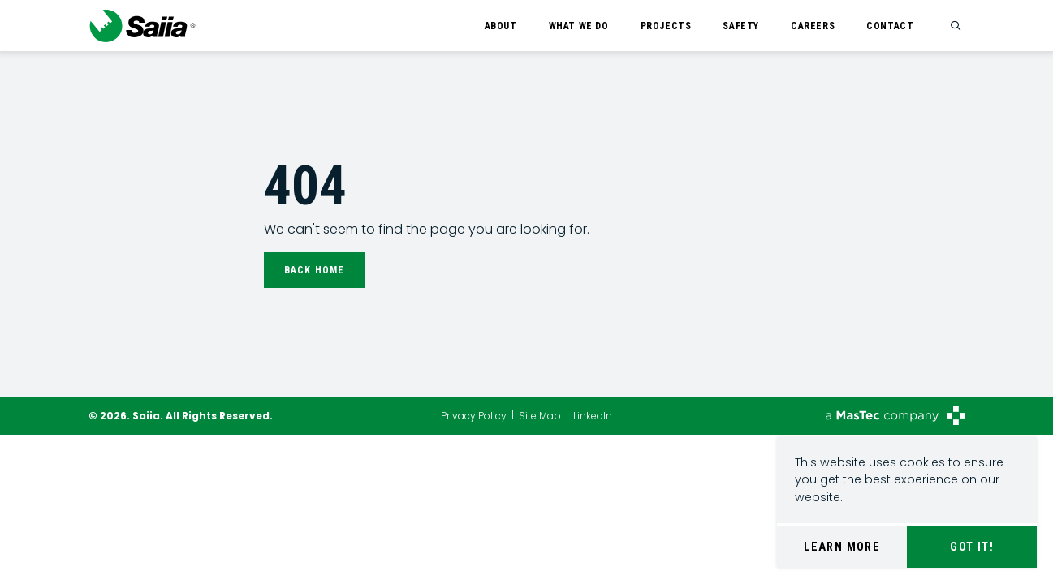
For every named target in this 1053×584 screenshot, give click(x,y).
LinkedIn (592, 416)
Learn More (842, 546)
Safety (741, 26)
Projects (666, 26)
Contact (889, 26)
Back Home (314, 270)
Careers (813, 26)
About (501, 26)
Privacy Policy (474, 416)
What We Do (579, 26)
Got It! (972, 546)
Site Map (540, 416)
